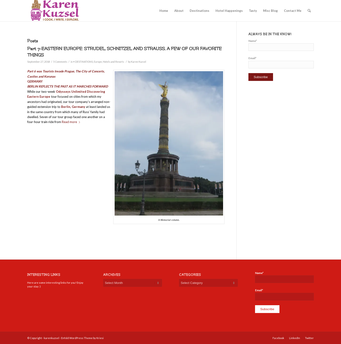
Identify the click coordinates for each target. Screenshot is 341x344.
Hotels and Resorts (113, 61)
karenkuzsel (51, 338)
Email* (281, 62)
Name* (281, 45)
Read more (72, 122)
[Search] (309, 10)
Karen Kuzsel (138, 61)
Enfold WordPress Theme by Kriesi (82, 338)
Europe (98, 61)
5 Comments (60, 61)
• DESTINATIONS (83, 61)
